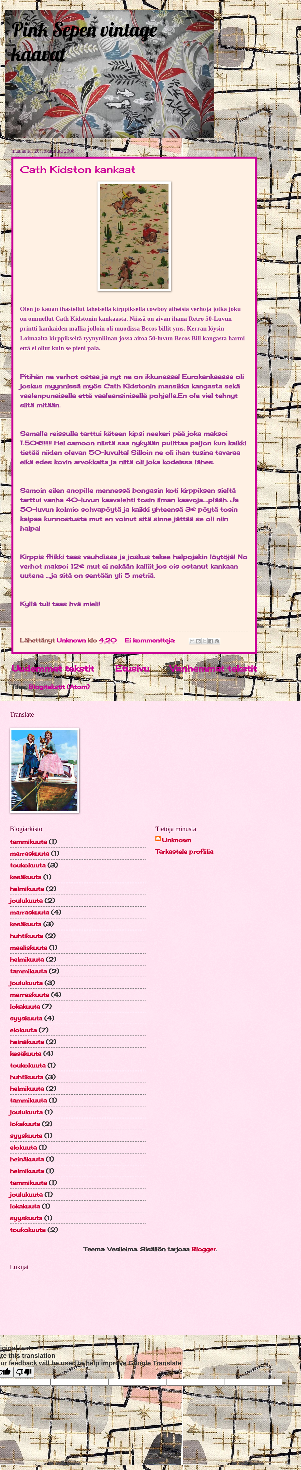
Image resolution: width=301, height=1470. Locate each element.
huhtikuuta (26, 935)
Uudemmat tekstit (52, 668)
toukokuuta (27, 865)
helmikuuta (27, 888)
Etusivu (132, 668)
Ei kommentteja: (151, 640)
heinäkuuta (27, 1041)
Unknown (176, 840)
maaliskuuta (28, 947)
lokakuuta (25, 1006)
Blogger (203, 1249)
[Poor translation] (23, 1372)
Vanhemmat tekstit (213, 668)
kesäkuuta (25, 876)
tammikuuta (28, 841)
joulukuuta (26, 900)
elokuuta (23, 1030)
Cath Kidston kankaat (77, 169)
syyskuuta (26, 1018)
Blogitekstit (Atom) (59, 686)
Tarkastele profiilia (184, 851)
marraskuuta (29, 853)
